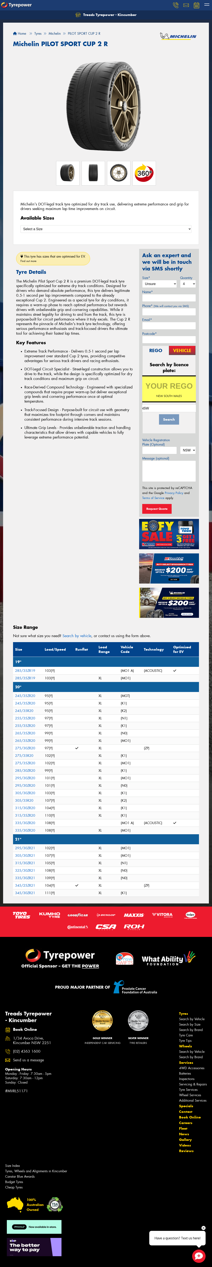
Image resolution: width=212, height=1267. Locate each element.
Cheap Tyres (14, 1187)
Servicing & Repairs (193, 1084)
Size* (146, 278)
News (184, 1134)
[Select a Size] (106, 229)
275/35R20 (24, 755)
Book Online (190, 1117)
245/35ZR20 (25, 696)
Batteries (185, 1073)
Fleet (183, 1128)
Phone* (165, 306)
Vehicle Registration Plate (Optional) (156, 442)
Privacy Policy (174, 493)
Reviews (186, 1151)
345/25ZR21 (25, 885)
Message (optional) (155, 458)
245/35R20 (24, 711)
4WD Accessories (191, 1068)
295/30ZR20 (25, 778)
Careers (185, 1123)
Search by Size (189, 1024)
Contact (185, 1111)
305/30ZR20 (25, 793)
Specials (186, 1106)
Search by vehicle (77, 635)
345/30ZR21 (25, 893)
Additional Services (192, 1100)
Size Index (12, 1166)
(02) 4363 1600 (26, 1051)
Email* (147, 320)
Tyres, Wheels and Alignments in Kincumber (36, 1171)
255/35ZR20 (25, 718)
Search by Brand (191, 1030)
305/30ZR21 (25, 855)
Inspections (186, 1079)
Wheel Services (190, 1095)
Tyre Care (186, 1035)
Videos (185, 1145)
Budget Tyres (14, 1182)
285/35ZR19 (25, 671)
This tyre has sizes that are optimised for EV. (53, 258)
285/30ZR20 (25, 770)
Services (186, 1062)
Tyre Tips (185, 1040)
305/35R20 (24, 800)
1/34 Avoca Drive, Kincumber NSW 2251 (32, 1041)
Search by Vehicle (192, 1019)
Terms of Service (153, 498)
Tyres (183, 1013)
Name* (147, 292)
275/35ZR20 (25, 763)
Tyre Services (188, 1090)
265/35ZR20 (25, 733)
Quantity (186, 278)
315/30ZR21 (25, 863)
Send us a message (28, 1060)
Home (19, 33)
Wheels (185, 1046)
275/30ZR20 (25, 748)
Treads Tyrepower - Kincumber (106, 14)
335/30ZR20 (25, 823)
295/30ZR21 (25, 848)
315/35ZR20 (25, 815)
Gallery (185, 1139)
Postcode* (149, 334)
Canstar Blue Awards (20, 1176)
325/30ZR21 (25, 870)
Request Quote (156, 509)
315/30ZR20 (25, 808)
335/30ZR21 (25, 878)
